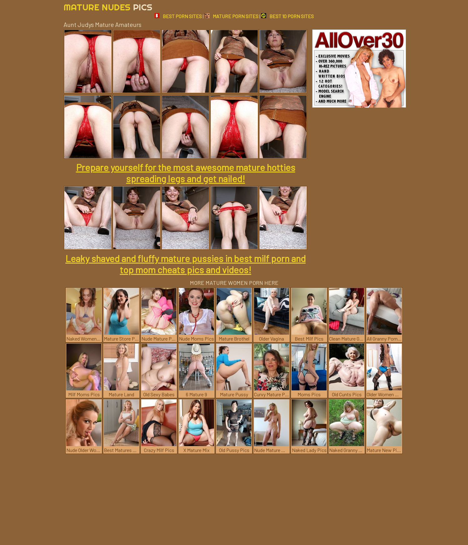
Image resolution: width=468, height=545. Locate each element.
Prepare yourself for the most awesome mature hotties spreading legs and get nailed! (185, 173)
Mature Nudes (108, 7)
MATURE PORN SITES (231, 16)
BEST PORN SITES (178, 16)
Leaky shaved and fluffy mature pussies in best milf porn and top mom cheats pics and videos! (185, 264)
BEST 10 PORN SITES (287, 16)
